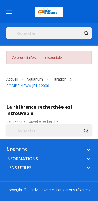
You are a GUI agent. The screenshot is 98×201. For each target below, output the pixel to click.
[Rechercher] (48, 33)
